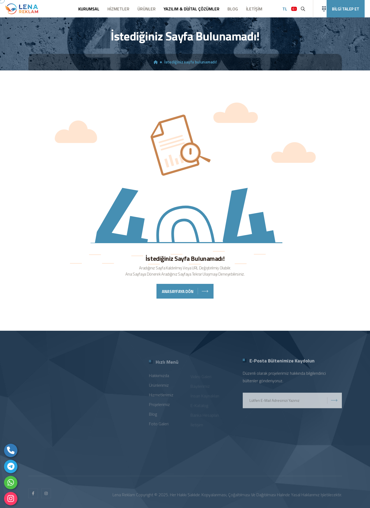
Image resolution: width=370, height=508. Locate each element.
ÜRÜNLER (146, 9)
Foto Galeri (159, 426)
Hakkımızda (159, 377)
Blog (153, 416)
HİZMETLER (118, 9)
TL (284, 9)
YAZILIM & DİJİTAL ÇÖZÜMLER (191, 9)
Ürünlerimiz (159, 387)
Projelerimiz (159, 406)
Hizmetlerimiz (161, 397)
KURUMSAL (88, 9)
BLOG (232, 9)
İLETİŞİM (254, 9)
